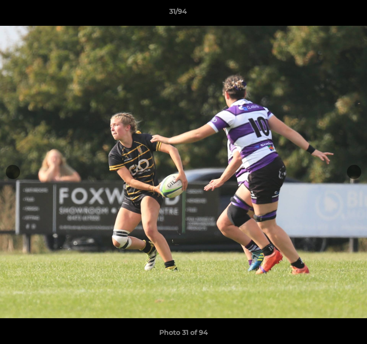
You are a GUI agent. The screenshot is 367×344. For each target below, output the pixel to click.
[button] (332, 14)
